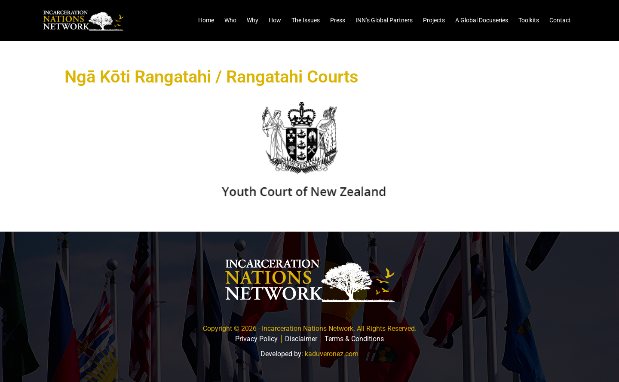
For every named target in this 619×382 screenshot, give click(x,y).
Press (337, 20)
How (275, 20)
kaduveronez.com (332, 354)
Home (206, 20)
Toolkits (528, 20)
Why (252, 20)
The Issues (305, 20)
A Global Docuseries (481, 20)
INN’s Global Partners (384, 20)
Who (230, 20)
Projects (434, 20)
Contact (560, 20)
